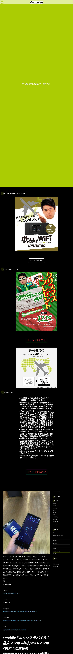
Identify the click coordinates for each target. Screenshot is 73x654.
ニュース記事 (55, 553)
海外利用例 (54, 540)
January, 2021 (55, 505)
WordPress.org (55, 566)
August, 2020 (55, 508)
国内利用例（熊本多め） (57, 551)
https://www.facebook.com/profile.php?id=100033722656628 (22, 621)
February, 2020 (55, 517)
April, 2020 (54, 514)
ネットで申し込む (36, 260)
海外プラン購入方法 (56, 543)
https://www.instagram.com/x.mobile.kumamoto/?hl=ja (20, 611)
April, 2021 (54, 503)
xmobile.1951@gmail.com (11, 593)
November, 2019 (55, 523)
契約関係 (54, 548)
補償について (55, 532)
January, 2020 (55, 519)
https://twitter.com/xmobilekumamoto (14, 630)
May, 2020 (54, 512)
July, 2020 (54, 510)
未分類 (54, 545)
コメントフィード (56, 564)
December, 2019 (55, 521)
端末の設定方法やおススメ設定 (58, 535)
